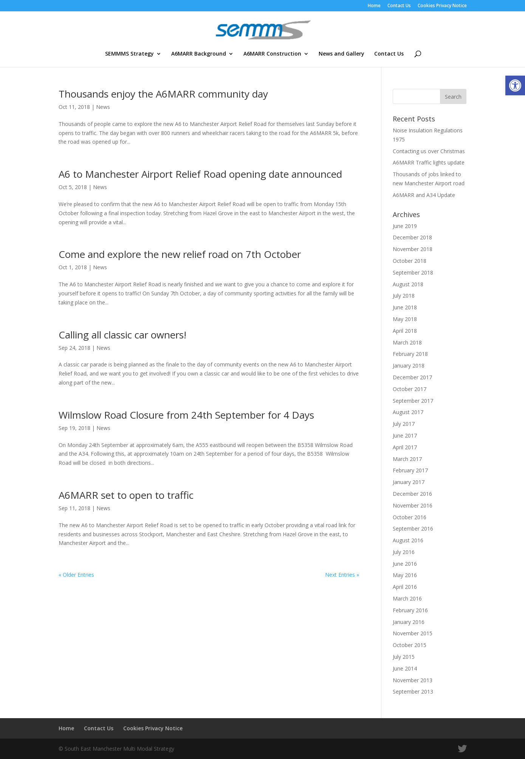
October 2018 (409, 260)
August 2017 (408, 412)
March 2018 (407, 342)
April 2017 (405, 447)
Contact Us (399, 6)
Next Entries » (342, 574)
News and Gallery (341, 54)
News (103, 106)
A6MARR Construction (272, 54)
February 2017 (410, 470)
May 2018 (405, 319)
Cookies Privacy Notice (442, 6)
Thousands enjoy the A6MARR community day (163, 94)
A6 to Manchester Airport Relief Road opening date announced (200, 174)
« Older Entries (76, 574)
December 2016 (412, 493)
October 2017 (409, 389)
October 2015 (409, 645)
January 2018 (408, 365)
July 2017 (404, 423)
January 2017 (408, 482)
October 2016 (409, 517)
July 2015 (404, 656)
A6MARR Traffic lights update (429, 162)
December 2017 (412, 377)
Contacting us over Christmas (429, 151)
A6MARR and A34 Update (424, 195)
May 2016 (405, 575)
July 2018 (404, 295)
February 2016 (410, 610)
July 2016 (404, 552)
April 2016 (405, 586)
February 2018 (410, 353)
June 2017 (405, 435)
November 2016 (412, 505)
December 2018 (412, 237)
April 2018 (405, 330)
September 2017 (413, 400)
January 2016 (408, 622)
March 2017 (407, 459)
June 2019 (405, 226)
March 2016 (407, 598)
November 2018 (412, 249)
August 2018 (408, 284)
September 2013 (413, 691)
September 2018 (413, 272)
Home (374, 6)
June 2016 (405, 563)
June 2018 (405, 307)
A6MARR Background (198, 54)
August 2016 (408, 540)
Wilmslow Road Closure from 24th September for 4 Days (186, 415)
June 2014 (405, 668)
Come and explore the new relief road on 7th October (180, 254)
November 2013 (412, 680)
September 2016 (413, 528)
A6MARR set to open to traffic (126, 495)
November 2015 (412, 633)
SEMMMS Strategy (129, 54)
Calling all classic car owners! (122, 334)
